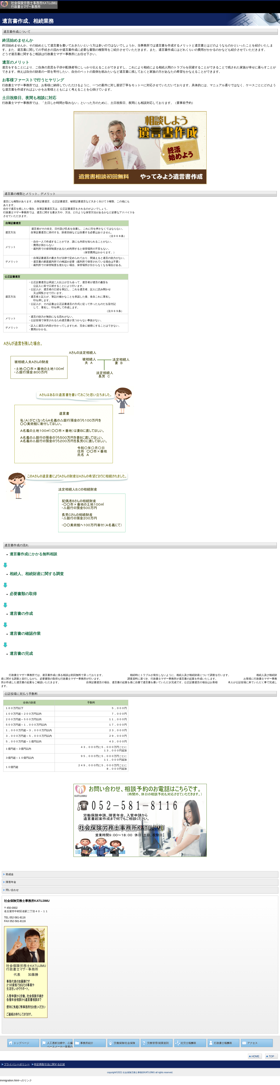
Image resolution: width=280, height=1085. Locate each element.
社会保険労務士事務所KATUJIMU (64, 7)
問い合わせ (12, 890)
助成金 (10, 874)
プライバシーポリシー (17, 1064)
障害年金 (11, 882)
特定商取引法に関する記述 (49, 1064)
